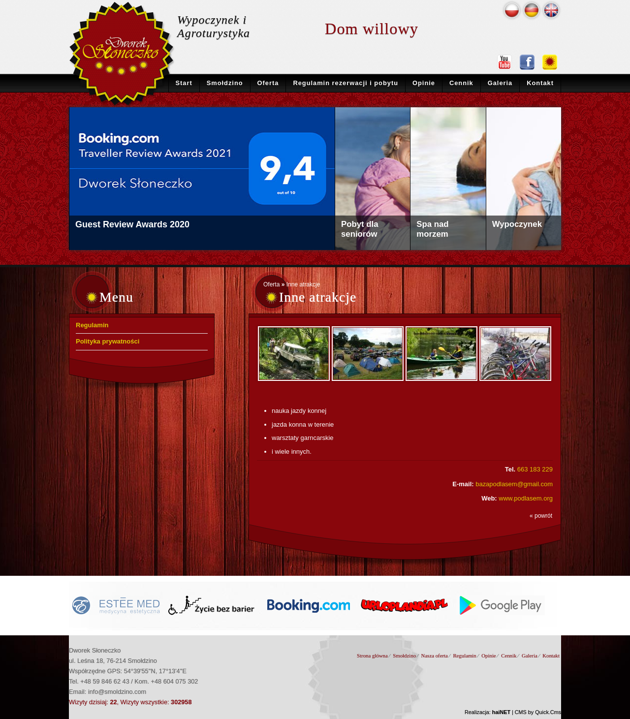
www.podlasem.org (526, 498)
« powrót (541, 515)
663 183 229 (535, 469)
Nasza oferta (434, 655)
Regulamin (92, 325)
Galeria (500, 83)
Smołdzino (225, 83)
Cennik (461, 83)
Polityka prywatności (107, 341)
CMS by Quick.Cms (538, 712)
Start (184, 83)
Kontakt (540, 83)
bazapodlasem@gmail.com (514, 484)
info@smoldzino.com (117, 691)
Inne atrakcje (303, 284)
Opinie (423, 83)
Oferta (268, 83)
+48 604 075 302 (174, 681)
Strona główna (372, 655)
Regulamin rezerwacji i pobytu (345, 83)
